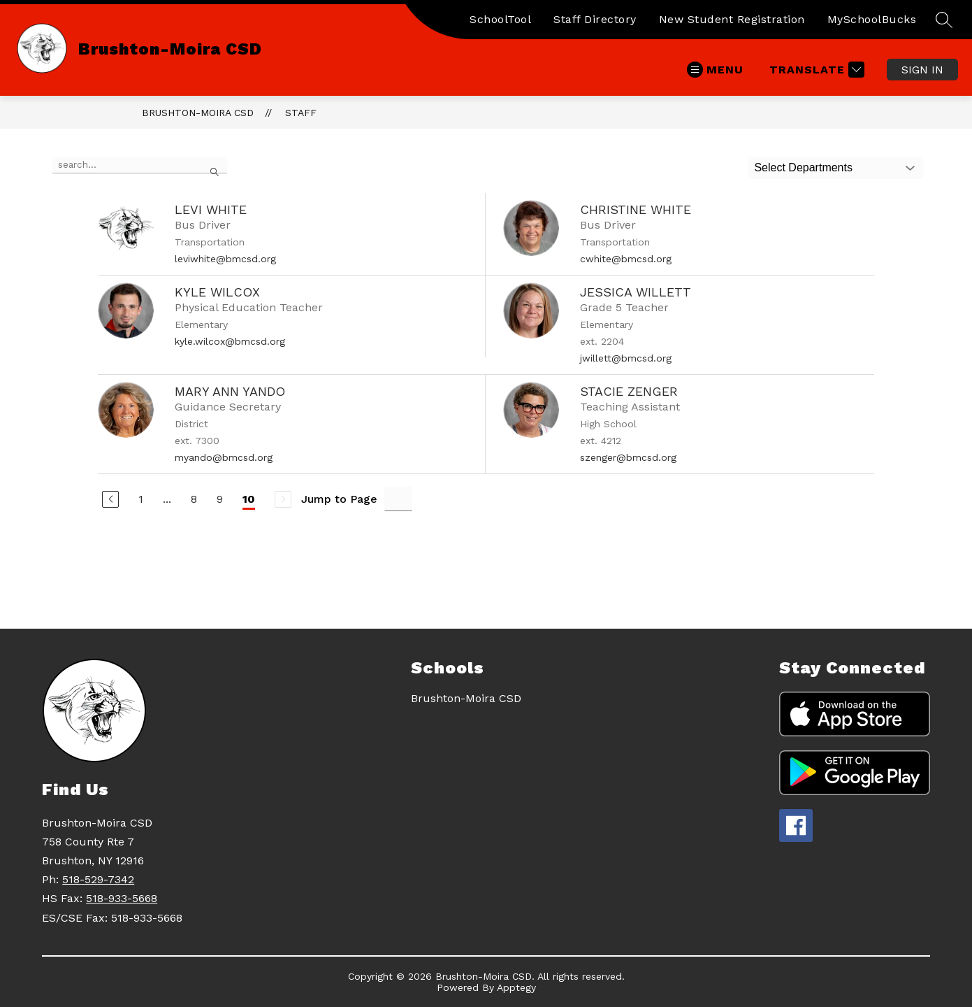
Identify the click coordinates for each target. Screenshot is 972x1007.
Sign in (922, 69)
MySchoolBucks (872, 19)
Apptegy (516, 987)
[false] (139, 165)
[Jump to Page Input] (398, 499)
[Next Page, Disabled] (283, 499)
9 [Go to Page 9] (220, 499)
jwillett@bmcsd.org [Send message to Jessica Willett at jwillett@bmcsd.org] (626, 358)
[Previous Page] (110, 499)
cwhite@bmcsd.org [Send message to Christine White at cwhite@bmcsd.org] (626, 258)
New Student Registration (732, 19)
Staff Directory (595, 19)
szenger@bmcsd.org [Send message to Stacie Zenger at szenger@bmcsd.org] (628, 457)
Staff (301, 112)
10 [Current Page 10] (248, 499)
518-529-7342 (98, 879)
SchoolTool (500, 19)
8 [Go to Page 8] (194, 499)
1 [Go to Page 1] (140, 499)
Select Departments (803, 167)
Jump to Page (339, 499)
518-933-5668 (121, 898)
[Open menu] (715, 69)
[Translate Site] (815, 69)
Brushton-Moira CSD (198, 112)
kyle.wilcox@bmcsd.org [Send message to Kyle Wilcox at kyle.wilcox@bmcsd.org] (230, 341)
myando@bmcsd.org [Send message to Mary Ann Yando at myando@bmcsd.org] (224, 457)
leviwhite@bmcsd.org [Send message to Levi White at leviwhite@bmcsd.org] (225, 258)
